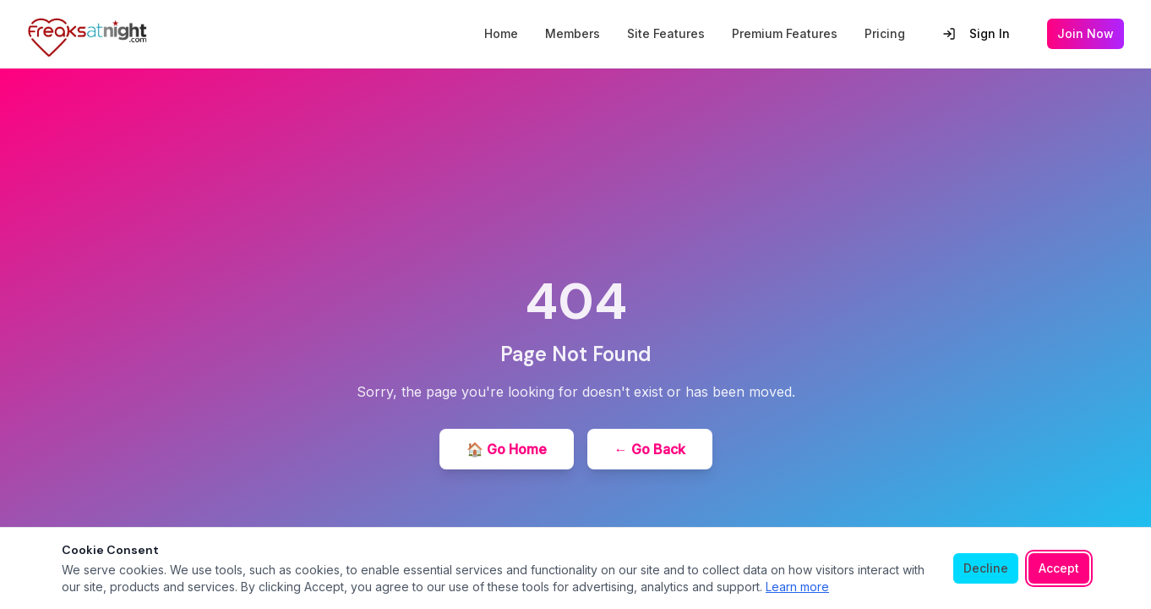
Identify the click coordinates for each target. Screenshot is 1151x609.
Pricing (885, 33)
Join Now (1085, 33)
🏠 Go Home (506, 449)
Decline (985, 568)
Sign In (976, 33)
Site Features (666, 33)
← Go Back (649, 449)
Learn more (797, 586)
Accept (1059, 568)
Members (572, 33)
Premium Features (784, 33)
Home (501, 33)
